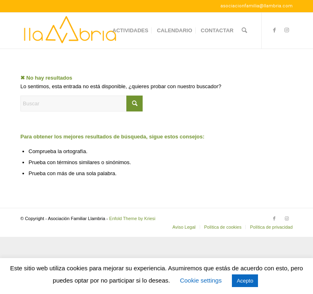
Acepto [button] (245, 281)
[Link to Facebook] (274, 30)
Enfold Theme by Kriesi (132, 218)
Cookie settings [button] (201, 280)
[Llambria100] (70, 31)
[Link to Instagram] (286, 30)
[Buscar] (244, 31)
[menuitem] (130, 31)
